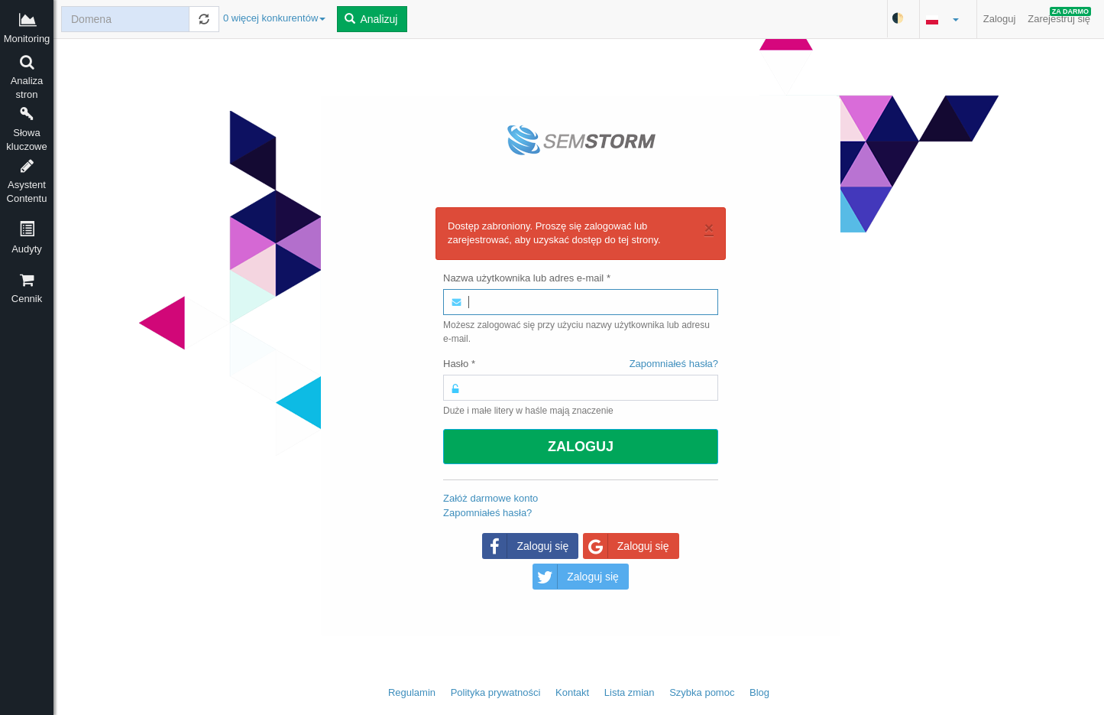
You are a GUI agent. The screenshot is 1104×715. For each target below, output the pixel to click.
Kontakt (572, 692)
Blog (759, 692)
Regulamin (411, 692)
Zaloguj (999, 18)
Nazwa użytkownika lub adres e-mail (526, 278)
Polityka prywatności (496, 692)
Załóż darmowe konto (490, 498)
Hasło (580, 364)
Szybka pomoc (701, 692)
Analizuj (371, 19)
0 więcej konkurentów (274, 18)
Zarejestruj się (1059, 15)
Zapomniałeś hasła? (674, 363)
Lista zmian (629, 692)
